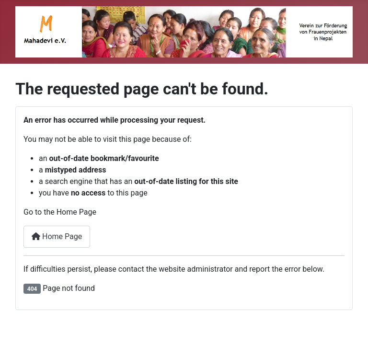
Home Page (57, 236)
